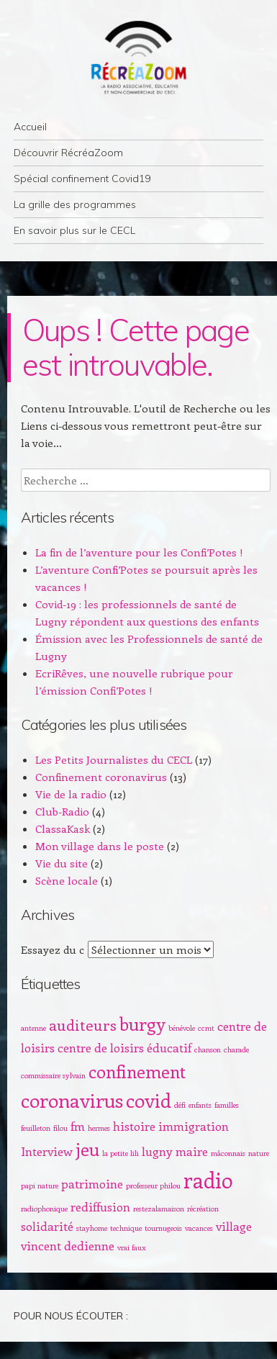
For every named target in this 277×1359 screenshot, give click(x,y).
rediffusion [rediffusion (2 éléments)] (100, 1206)
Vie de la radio (70, 794)
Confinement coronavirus (101, 776)
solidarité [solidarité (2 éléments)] (47, 1226)
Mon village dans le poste (99, 846)
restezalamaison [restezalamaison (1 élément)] (158, 1209)
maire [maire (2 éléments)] (192, 1151)
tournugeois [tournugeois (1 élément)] (163, 1228)
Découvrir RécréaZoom (68, 152)
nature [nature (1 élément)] (258, 1153)
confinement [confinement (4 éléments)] (137, 1071)
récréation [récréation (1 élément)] (203, 1209)
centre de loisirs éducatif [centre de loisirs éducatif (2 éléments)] (124, 1047)
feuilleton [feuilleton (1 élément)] (35, 1128)
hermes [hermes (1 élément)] (99, 1128)
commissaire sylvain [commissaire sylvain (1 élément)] (53, 1075)
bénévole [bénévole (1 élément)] (181, 1028)
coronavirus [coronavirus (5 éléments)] (72, 1100)
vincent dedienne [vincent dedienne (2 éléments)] (67, 1245)
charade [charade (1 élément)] (236, 1049)
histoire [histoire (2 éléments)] (134, 1126)
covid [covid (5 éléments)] (148, 1100)
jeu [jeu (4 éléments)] (87, 1148)
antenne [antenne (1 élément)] (33, 1028)
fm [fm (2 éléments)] (78, 1126)
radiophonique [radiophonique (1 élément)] (44, 1209)
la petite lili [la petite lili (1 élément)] (120, 1153)
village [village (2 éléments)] (234, 1226)
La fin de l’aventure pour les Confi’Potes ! (139, 552)
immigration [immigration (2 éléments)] (193, 1126)
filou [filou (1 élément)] (60, 1128)
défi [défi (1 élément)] (180, 1105)
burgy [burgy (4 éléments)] (142, 1023)
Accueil (30, 126)
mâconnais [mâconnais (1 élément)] (228, 1153)
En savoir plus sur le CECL (74, 230)
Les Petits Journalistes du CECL (113, 759)
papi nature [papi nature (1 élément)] (39, 1185)
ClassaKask (62, 828)
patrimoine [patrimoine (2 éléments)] (92, 1183)
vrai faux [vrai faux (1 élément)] (131, 1247)
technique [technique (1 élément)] (126, 1228)
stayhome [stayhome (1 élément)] (91, 1228)
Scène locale (66, 880)
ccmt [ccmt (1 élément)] (206, 1028)
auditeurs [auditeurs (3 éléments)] (83, 1024)
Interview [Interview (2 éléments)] (47, 1151)
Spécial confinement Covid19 (82, 178)
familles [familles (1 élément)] (226, 1105)
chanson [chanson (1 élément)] (207, 1049)
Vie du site (61, 863)
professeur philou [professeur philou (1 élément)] (153, 1185)
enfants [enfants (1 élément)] (200, 1105)
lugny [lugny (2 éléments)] (157, 1151)
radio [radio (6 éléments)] (208, 1179)
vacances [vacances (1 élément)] (199, 1228)
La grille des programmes (75, 204)
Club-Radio (62, 811)
